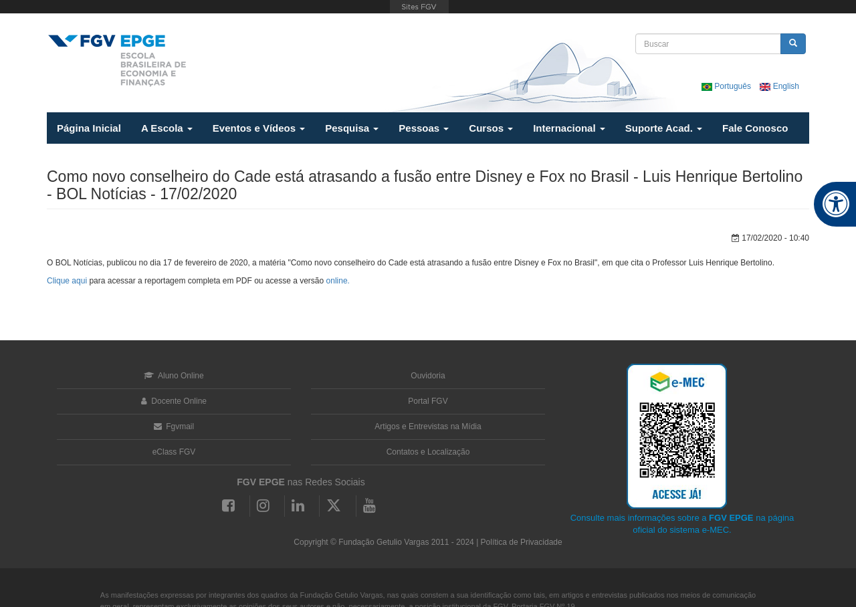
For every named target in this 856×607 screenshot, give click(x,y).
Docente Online (174, 401)
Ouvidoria (428, 375)
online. (338, 280)
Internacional (569, 128)
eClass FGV (174, 452)
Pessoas (424, 128)
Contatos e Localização (428, 452)
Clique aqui (67, 280)
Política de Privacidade (521, 542)
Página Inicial (89, 128)
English (779, 86)
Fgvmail (174, 426)
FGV (419, 6)
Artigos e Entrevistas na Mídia (427, 426)
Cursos (491, 128)
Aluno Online (173, 375)
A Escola (167, 128)
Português (727, 86)
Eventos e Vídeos (259, 128)
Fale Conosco (755, 128)
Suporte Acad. (663, 128)
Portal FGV (427, 401)
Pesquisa (352, 128)
